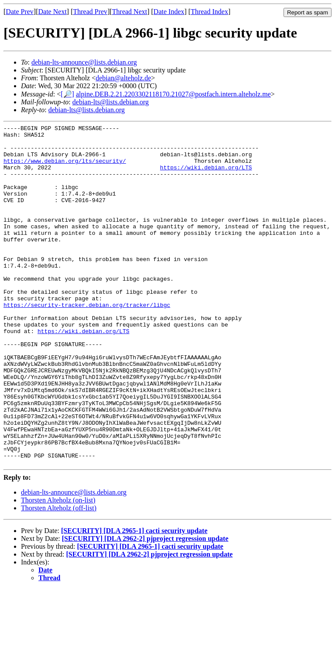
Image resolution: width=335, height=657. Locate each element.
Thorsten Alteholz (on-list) (58, 568)
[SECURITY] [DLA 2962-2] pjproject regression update (145, 606)
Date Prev (20, 11)
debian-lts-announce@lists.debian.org (84, 62)
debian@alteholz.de (123, 78)
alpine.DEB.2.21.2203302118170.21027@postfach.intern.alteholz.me (173, 94)
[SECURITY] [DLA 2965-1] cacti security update (134, 598)
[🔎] (67, 94)
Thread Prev (90, 11)
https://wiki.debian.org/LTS (206, 176)
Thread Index (209, 11)
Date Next (52, 11)
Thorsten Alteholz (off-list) (58, 576)
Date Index (169, 11)
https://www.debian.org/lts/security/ (64, 168)
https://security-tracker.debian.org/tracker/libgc (86, 341)
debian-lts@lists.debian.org (110, 102)
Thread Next (129, 11)
